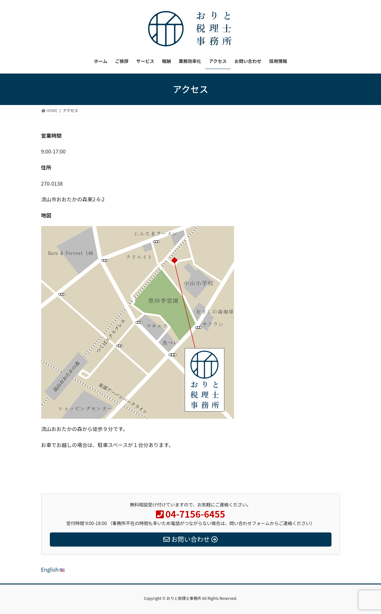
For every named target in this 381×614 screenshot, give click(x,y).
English (53, 569)
